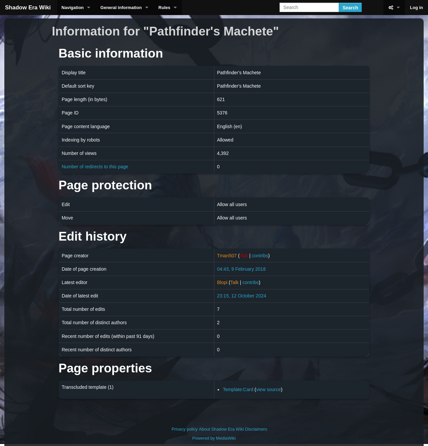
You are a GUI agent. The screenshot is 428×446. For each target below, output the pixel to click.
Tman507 (227, 255)
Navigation (73, 7)
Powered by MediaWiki (214, 438)
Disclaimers (256, 429)
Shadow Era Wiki (28, 7)
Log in (416, 7)
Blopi (222, 282)
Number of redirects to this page (95, 166)
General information (121, 7)
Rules (164, 7)
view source (268, 389)
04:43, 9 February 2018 (241, 269)
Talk (244, 255)
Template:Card (238, 389)
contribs (260, 255)
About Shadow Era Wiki (221, 429)
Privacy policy (185, 429)
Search (350, 7)
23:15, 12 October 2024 (241, 295)
